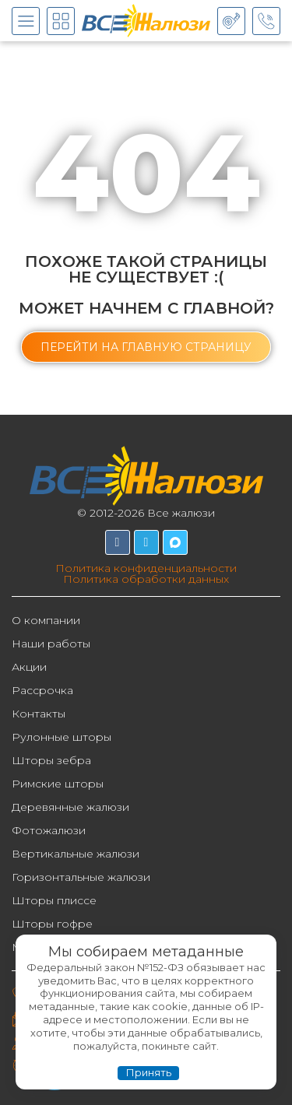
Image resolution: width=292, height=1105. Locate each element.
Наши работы (51, 644)
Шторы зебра (51, 760)
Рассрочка (42, 690)
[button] (146, 347)
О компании (46, 620)
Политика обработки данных (146, 579)
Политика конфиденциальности (146, 568)
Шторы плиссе (54, 900)
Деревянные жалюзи (70, 807)
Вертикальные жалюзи (75, 854)
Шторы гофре (52, 924)
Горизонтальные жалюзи (81, 877)
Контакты (38, 714)
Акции (29, 667)
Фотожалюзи (49, 830)
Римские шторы (58, 784)
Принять (148, 1072)
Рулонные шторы (61, 737)
